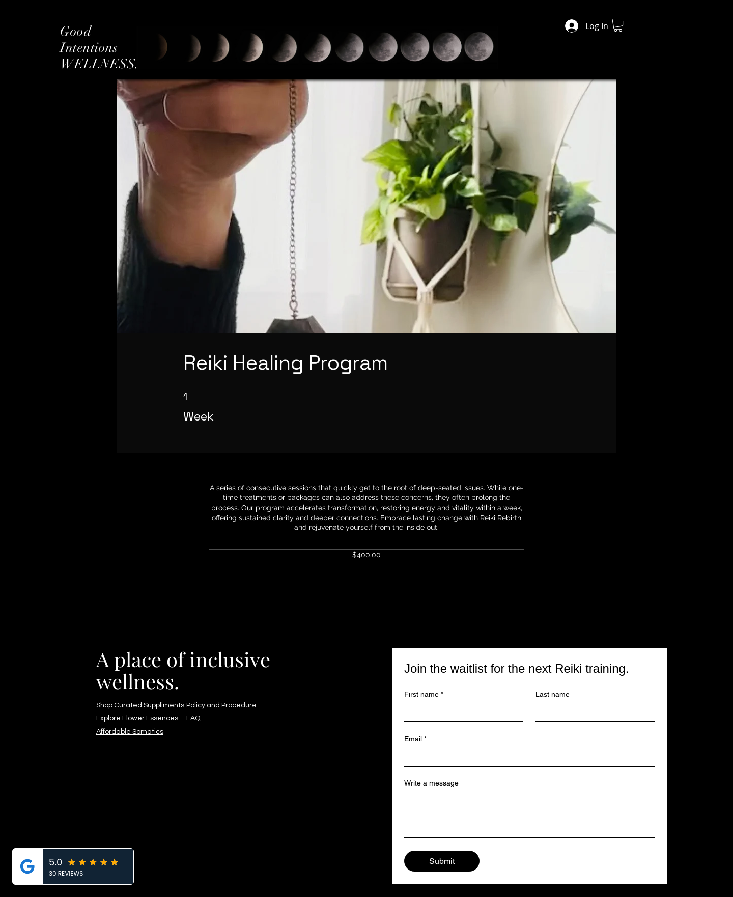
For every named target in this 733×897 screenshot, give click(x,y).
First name (423, 694)
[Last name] (592, 712)
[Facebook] (16, 437)
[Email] (526, 756)
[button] (618, 25)
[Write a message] (529, 814)
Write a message (431, 783)
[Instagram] (16, 459)
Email (415, 739)
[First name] (460, 712)
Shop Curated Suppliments (141, 705)
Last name (552, 694)
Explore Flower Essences (137, 718)
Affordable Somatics (129, 731)
